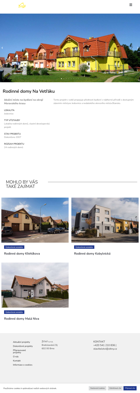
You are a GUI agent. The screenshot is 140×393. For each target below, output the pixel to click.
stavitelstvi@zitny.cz (105, 349)
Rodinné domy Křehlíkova (25, 254)
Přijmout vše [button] (130, 388)
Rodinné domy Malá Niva (24, 319)
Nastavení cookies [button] (97, 388)
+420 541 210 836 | (104, 345)
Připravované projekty (19, 351)
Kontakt (17, 360)
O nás (16, 356)
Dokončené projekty (14, 247)
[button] (131, 5)
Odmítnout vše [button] (115, 388)
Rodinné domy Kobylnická (95, 254)
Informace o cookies (22, 364)
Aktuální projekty (21, 342)
